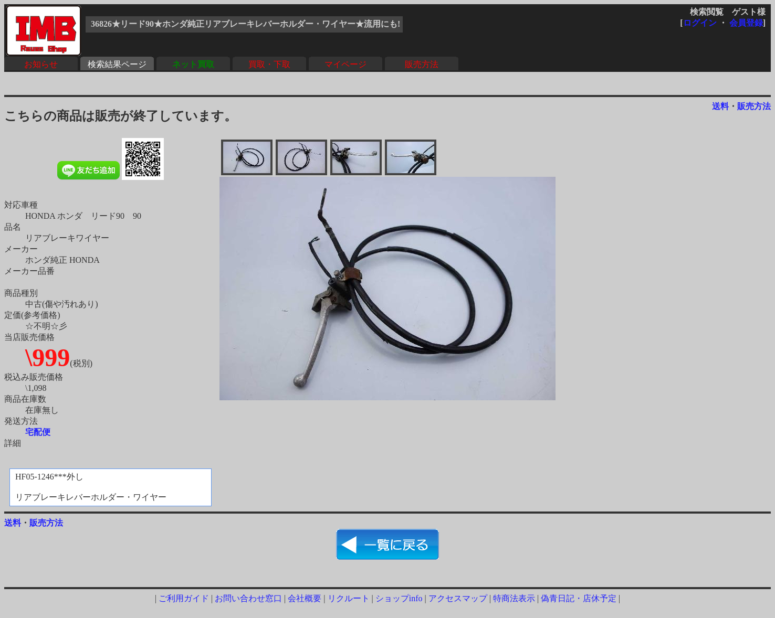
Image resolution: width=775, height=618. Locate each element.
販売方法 (421, 64)
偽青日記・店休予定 (578, 598)
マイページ (345, 64)
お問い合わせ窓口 (248, 598)
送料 (720, 106)
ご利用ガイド (184, 598)
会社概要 (304, 598)
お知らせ (41, 64)
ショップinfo (399, 598)
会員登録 (746, 22)
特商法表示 (514, 598)
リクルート (349, 598)
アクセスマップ (457, 598)
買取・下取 (269, 64)
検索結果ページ (117, 64)
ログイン (700, 22)
